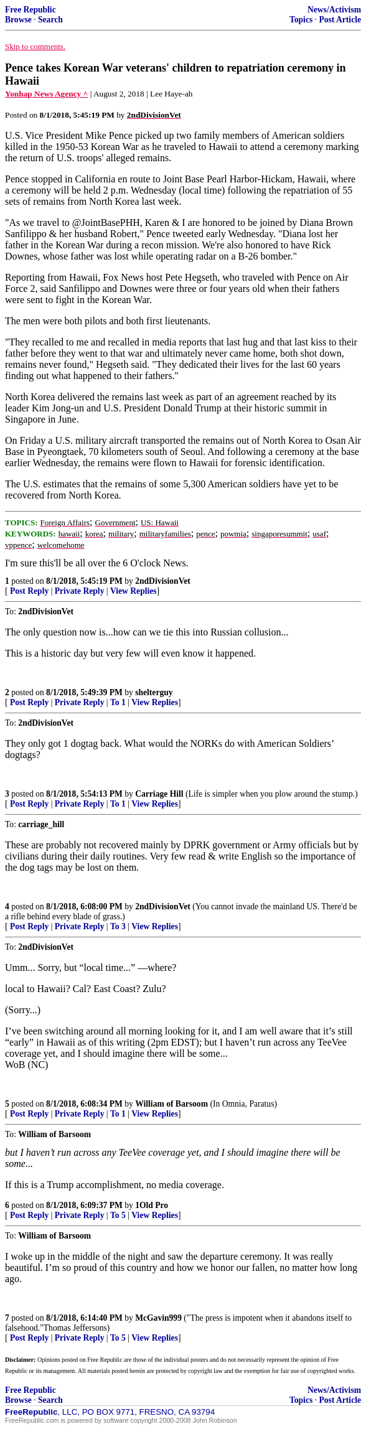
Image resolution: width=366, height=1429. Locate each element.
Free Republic (30, 9)
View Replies (133, 591)
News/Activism (334, 9)
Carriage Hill (159, 794)
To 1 (118, 702)
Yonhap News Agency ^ (46, 93)
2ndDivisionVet (162, 581)
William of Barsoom (171, 1103)
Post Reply (29, 591)
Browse (18, 19)
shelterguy (153, 692)
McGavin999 (158, 1318)
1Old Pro (151, 1205)
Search (50, 19)
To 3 (118, 926)
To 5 (118, 1215)
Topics (300, 19)
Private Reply (80, 591)
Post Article (340, 19)
